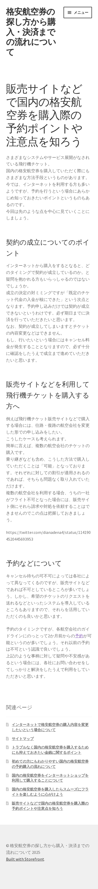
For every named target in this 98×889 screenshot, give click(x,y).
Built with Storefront (25, 859)
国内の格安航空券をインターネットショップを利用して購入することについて (50, 778)
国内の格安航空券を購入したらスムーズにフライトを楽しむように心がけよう (50, 792)
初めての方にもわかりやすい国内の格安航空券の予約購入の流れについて (50, 764)
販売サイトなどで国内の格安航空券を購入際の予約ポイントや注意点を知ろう (50, 806)
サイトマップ (23, 738)
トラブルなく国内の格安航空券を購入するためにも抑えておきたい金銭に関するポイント (50, 750)
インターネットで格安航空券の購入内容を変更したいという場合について (50, 727)
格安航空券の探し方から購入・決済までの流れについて (31, 32)
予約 (79, 635)
